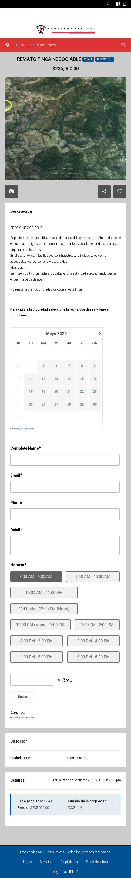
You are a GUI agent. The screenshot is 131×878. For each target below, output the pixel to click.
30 (94, 404)
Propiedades (69, 862)
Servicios (46, 862)
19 (43, 392)
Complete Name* (25, 448)
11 (30, 379)
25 (30, 404)
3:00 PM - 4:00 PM (93, 641)
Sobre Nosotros (97, 862)
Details (16, 530)
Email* (16, 475)
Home (27, 862)
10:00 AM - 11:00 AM (44, 592)
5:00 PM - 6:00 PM (93, 657)
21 (69, 392)
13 (56, 379)
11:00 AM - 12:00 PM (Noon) (44, 608)
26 (43, 404)
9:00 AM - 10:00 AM (92, 576)
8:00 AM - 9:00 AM (35, 576)
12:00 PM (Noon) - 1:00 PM (40, 624)
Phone (16, 502)
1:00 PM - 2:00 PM (97, 624)
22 (82, 392)
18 (30, 392)
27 (56, 404)
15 (82, 379)
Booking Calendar (27, 429)
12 (43, 379)
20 (56, 392)
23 (94, 392)
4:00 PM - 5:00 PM (36, 657)
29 (82, 404)
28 (69, 404)
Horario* (18, 565)
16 (94, 379)
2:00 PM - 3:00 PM (36, 641)
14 (69, 379)
